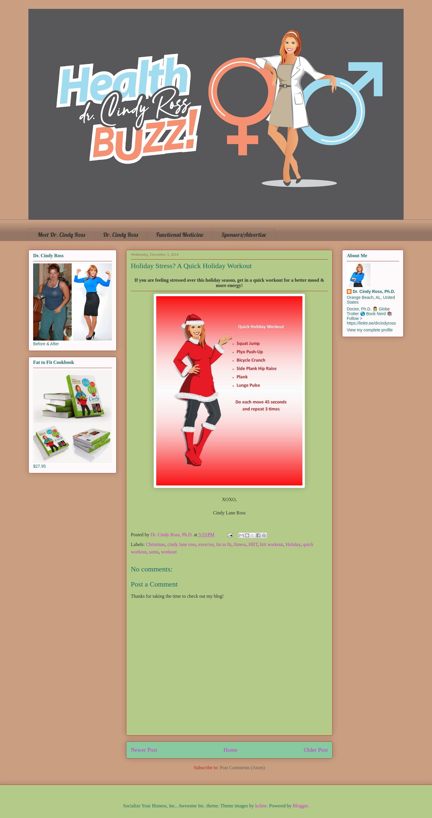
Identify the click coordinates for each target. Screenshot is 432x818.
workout (169, 551)
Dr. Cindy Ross (120, 234)
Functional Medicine (179, 234)
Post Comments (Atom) (242, 767)
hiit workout (271, 544)
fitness (240, 544)
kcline (261, 805)
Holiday (293, 544)
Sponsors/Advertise (243, 234)
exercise (206, 544)
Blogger (300, 805)
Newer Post (144, 750)
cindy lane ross (181, 544)
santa (154, 551)
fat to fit (223, 544)
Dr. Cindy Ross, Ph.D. (374, 291)
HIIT (253, 544)
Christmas (155, 544)
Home (230, 750)
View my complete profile (370, 330)
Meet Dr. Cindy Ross (61, 234)
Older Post (316, 750)
